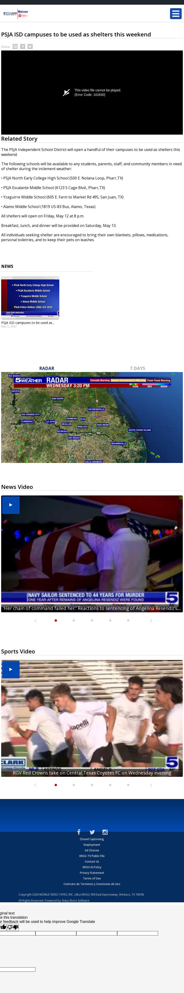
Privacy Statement (92, 873)
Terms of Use (92, 878)
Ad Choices (92, 850)
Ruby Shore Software (75, 901)
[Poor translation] (13, 927)
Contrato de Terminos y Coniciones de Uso (92, 884)
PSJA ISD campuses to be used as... (27, 322)
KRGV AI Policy (92, 867)
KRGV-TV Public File (92, 856)
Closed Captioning (92, 839)
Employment (92, 845)
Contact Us (92, 862)
